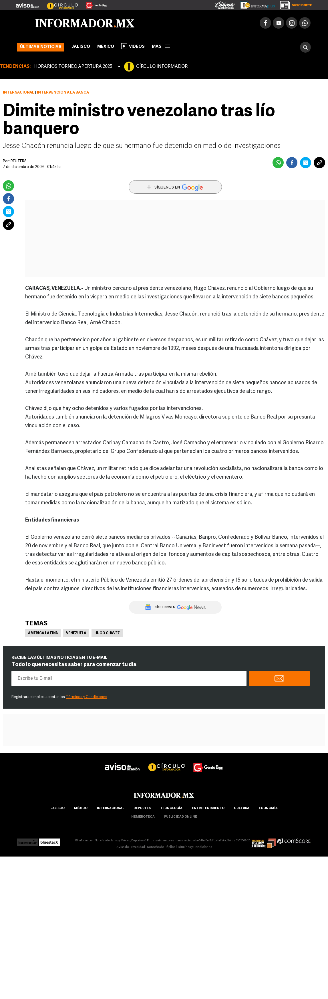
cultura (241, 808)
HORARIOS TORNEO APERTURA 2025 (73, 66)
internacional (110, 808)
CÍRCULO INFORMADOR (162, 66)
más (161, 47)
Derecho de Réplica (161, 847)
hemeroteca (143, 816)
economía (268, 808)
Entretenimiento (208, 808)
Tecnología (171, 808)
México (105, 47)
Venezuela (76, 633)
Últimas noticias (40, 47)
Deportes (142, 808)
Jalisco (80, 47)
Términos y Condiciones (86, 697)
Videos (133, 46)
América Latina (43, 633)
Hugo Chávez (107, 633)
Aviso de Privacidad (130, 847)
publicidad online (180, 816)
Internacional (18, 92)
